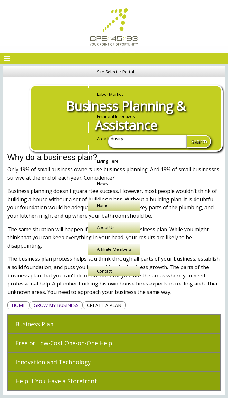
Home (18, 305)
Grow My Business (56, 305)
